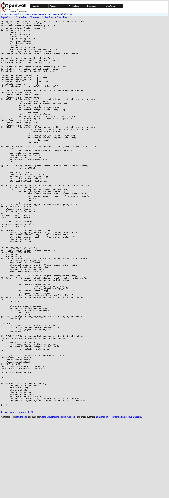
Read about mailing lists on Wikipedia (58, 494)
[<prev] (4, 17)
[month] (53, 17)
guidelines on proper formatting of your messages (118, 494)
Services (53, 6)
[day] (46, 17)
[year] (60, 17)
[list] (65, 17)
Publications (74, 6)
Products (35, 6)
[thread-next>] (36, 17)
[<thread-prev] (22, 17)
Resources (91, 6)
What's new (111, 6)
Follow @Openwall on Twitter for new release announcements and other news (38, 14)
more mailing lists (27, 489)
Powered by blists (9, 489)
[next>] (12, 17)
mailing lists (22, 494)
